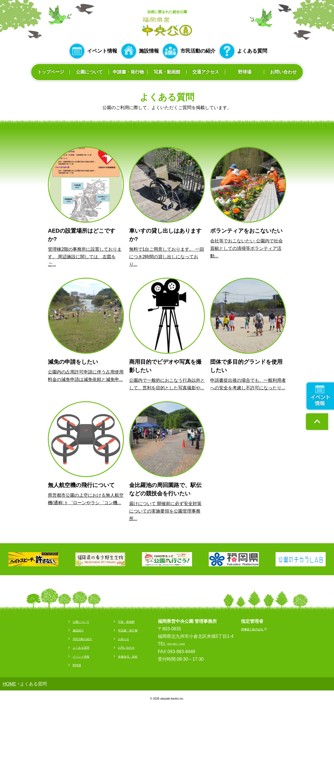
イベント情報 (102, 51)
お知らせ (118, 638)
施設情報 (149, 51)
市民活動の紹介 (197, 51)
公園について (89, 72)
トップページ (50, 72)
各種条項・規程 (125, 656)
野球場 (244, 72)
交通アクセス (205, 72)
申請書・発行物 (128, 72)
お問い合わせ (283, 72)
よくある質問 (252, 51)
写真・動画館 (167, 72)
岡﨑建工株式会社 (264, 628)
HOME (9, 684)
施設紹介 (62, 630)
